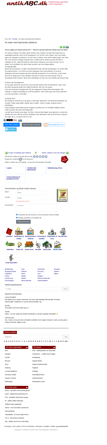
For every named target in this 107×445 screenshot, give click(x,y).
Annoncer (39, 426)
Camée (7, 357)
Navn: (7, 192)
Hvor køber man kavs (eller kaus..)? (17, 308)
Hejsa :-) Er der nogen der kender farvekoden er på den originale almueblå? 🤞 (31, 314)
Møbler (23, 276)
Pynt (39, 273)
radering (8, 368)
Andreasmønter (37, 378)
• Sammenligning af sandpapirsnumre (13, 178)
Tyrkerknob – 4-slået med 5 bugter (43, 354)
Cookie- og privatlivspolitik (59, 426)
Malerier (24, 271)
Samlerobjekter (43, 280)
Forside (14, 39)
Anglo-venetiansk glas (39, 364)
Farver (7, 276)
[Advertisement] (37, 21)
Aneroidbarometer (38, 374)
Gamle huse (9, 278)
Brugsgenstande (10, 271)
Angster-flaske (37, 361)
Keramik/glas (9, 280)
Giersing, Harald (10, 374)
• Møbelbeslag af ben (54, 168)
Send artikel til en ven (56, 125)
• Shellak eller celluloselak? (31, 169)
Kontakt (46, 426)
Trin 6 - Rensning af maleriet (14, 418)
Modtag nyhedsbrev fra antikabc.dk (30, 218)
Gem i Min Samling (11, 125)
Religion (40, 276)
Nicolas (7, 305)
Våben (56, 273)
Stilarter (56, 271)
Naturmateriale (26, 280)
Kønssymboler (10, 411)
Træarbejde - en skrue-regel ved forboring (17, 414)
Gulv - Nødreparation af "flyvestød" (44, 350)
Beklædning (9, 269)
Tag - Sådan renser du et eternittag (16, 421)
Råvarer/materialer (44, 278)
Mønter (23, 278)
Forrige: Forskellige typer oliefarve (18, 153)
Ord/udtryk (41, 269)
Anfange (35, 371)
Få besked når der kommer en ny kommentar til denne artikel (38, 215)
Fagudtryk (8, 273)
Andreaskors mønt (38, 381)
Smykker (57, 269)
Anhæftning (36, 357)
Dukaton (8, 354)
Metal (23, 273)
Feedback (11, 129)
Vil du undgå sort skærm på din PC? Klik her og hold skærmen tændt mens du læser (36, 50)
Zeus (6, 364)
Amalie (7, 311)
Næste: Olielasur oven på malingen (55, 153)
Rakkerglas (9, 381)
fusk (6, 350)
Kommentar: (9, 205)
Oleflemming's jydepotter (13, 404)
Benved (7, 361)
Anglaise (35, 368)
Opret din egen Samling (31, 125)
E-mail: (7, 197)
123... (66, 341)
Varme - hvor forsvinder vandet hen (17, 407)
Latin (23, 269)
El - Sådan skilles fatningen (14, 401)
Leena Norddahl (10, 297)
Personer (41, 271)
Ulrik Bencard (9, 318)
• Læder (9, 168)
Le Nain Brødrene (11, 371)
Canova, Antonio (10, 378)
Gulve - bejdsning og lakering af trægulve (17, 394)
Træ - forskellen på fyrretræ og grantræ (17, 397)
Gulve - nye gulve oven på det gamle (17, 390)
